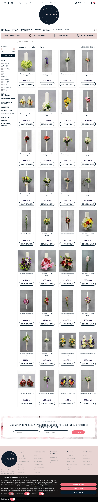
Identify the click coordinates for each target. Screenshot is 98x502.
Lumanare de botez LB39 (47, 315)
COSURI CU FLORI (7, 114)
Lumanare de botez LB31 (67, 235)
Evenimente (57, 29)
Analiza (38, 493)
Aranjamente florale (26, 30)
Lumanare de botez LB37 (88, 275)
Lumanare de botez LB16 (67, 115)
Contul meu (86, 456)
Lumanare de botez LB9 (87, 394)
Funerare (37, 29)
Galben (6, 69)
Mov (5, 66)
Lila (5, 90)
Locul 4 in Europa (85, 35)
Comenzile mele (87, 464)
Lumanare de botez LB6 (26, 394)
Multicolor (7, 87)
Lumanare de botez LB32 (88, 235)
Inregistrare (86, 458)
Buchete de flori (15, 30)
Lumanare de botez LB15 (47, 115)
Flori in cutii (21, 467)
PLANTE (4, 121)
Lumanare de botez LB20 (26, 155)
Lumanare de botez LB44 (47, 354)
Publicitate (8, 499)
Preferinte (23, 493)
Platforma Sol (38, 461)
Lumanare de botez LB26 (26, 195)
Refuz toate (78, 493)
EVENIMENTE (6, 117)
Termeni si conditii (39, 467)
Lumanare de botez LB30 (47, 235)
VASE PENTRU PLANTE (6, 124)
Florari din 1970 (61, 35)
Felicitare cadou (37, 35)
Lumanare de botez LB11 (47, 75)
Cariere (36, 470)
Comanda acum (27, 84)
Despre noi (37, 472)
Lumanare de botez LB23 (88, 155)
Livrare (52, 463)
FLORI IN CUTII (6, 110)
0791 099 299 (81, 3)
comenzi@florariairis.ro (50, 3)
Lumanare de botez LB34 (47, 275)
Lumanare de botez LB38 (26, 315)
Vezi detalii (78, 488)
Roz (5, 71)
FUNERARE (5, 107)
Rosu (5, 74)
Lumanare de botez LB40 (67, 315)
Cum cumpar (54, 460)
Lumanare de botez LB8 (67, 394)
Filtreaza (8, 55)
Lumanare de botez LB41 (88, 315)
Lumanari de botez (26, 42)
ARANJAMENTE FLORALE (6, 103)
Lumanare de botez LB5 (87, 354)
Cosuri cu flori (46, 30)
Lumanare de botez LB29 (88, 195)
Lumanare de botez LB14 (26, 115)
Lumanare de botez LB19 (88, 115)
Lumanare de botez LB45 (67, 354)
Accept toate (78, 484)
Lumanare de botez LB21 (47, 155)
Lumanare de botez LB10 (26, 75)
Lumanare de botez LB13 (88, 75)
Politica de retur (38, 464)
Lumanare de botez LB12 (67, 75)
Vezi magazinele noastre (27, 3)
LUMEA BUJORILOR (5, 95)
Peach (6, 79)
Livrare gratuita (12, 36)
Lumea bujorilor (5, 30)
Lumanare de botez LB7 (47, 394)
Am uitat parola (87, 461)
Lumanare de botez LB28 (67, 195)
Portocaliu (7, 63)
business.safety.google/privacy (49, 490)
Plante (66, 29)
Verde (6, 82)
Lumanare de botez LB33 (26, 275)
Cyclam (6, 84)
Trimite (78, 432)
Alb (5, 76)
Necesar (7, 493)
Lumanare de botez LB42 (26, 354)
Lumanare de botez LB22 (67, 155)
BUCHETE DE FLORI (8, 99)
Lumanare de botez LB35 (67, 275)
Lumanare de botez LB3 (26, 234)
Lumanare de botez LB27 (47, 195)
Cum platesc (53, 457)
